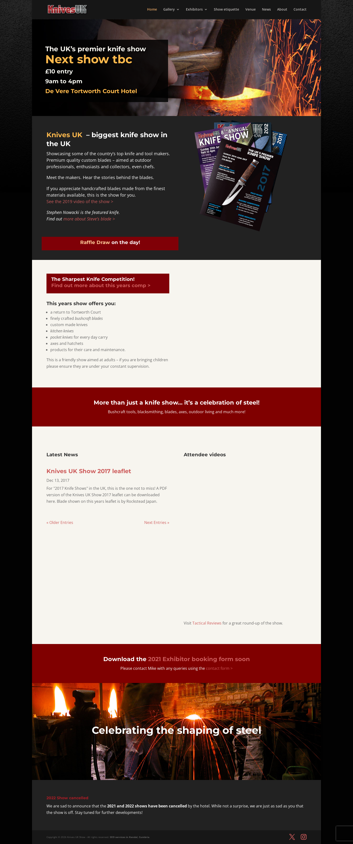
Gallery (169, 10)
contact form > (219, 668)
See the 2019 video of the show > (79, 201)
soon (199, 659)
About (282, 10)
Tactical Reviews (207, 623)
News (266, 10)
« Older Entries (59, 522)
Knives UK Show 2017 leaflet (88, 471)
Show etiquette (226, 10)
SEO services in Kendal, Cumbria (129, 837)
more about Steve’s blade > (89, 219)
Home (152, 10)
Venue (250, 10)
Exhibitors (194, 10)
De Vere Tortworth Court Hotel (91, 91)
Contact (300, 10)
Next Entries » (156, 522)
